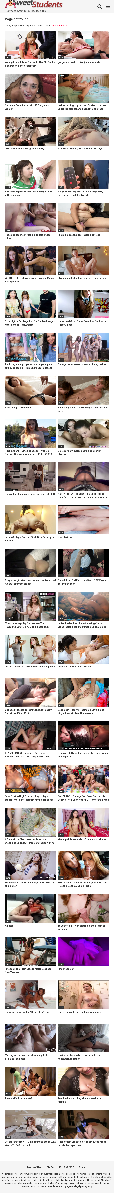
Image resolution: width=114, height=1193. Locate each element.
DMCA (50, 1167)
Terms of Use (34, 1167)
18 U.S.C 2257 (66, 1167)
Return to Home (59, 25)
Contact (83, 1167)
